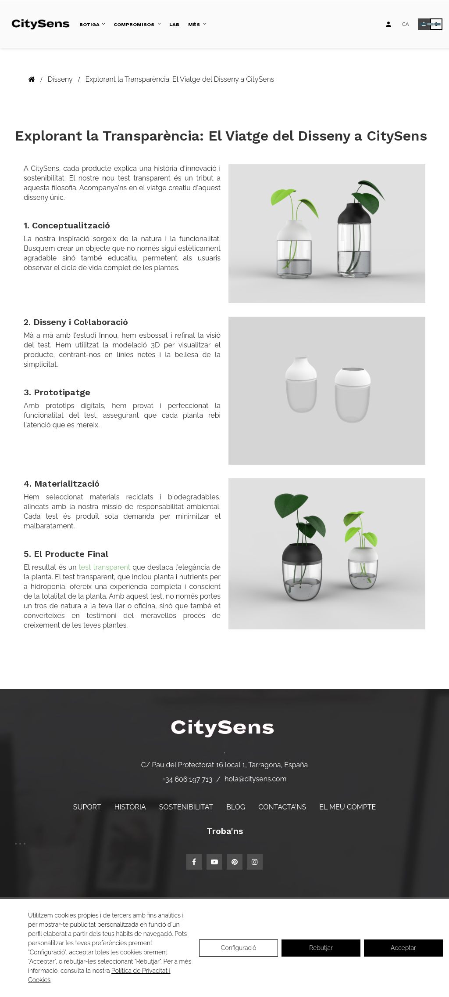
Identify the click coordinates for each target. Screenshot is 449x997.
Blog (235, 807)
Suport (87, 807)
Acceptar (403, 947)
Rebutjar (321, 947)
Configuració (239, 947)
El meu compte (347, 807)
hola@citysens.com (255, 779)
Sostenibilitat (186, 807)
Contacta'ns (282, 807)
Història (130, 807)
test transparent (104, 567)
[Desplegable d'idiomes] (405, 24)
